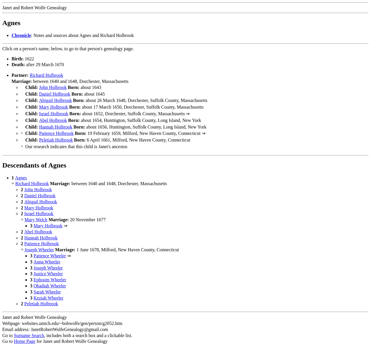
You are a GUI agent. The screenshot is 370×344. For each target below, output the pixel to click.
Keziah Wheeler (48, 292)
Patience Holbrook (56, 129)
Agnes (21, 172)
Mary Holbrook (53, 105)
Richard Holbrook (46, 75)
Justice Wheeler (48, 267)
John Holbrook (53, 87)
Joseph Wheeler (39, 243)
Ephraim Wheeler (50, 274)
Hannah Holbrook (55, 123)
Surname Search (29, 329)
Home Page (24, 335)
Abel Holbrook (53, 117)
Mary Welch (36, 213)
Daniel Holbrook (54, 93)
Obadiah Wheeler (50, 280)
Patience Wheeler (50, 250)
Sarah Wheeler (47, 286)
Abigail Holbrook (55, 99)
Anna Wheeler (47, 256)
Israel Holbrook (53, 111)
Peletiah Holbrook (56, 135)
